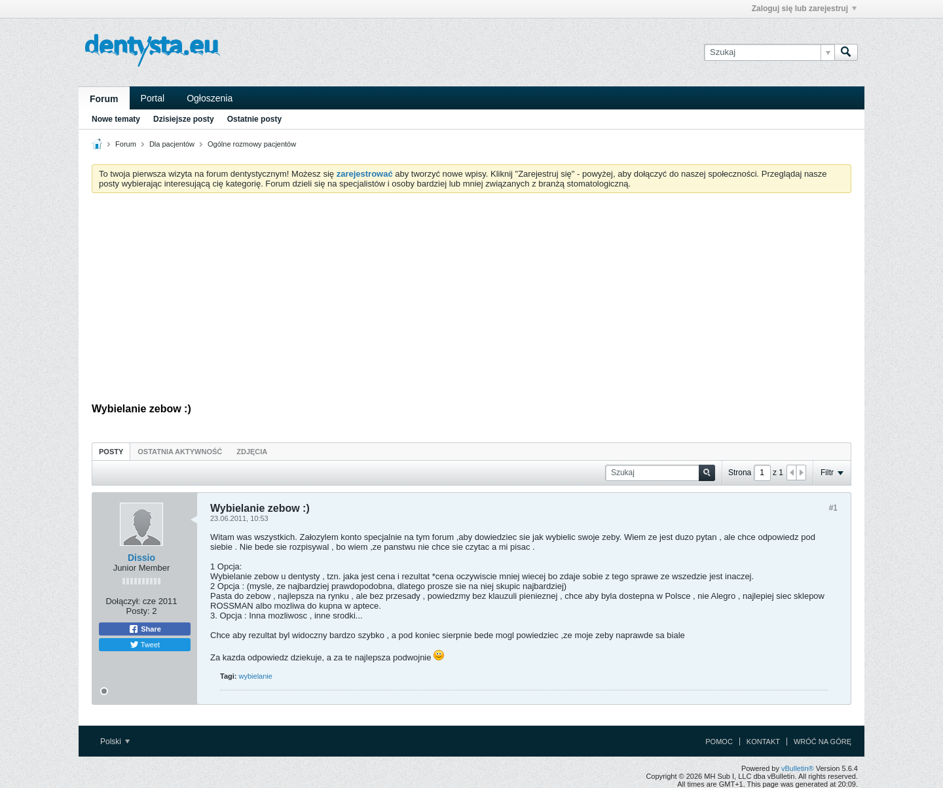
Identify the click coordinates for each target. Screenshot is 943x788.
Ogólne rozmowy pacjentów (252, 144)
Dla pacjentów (171, 144)
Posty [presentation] (111, 452)
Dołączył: (122, 601)
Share (144, 629)
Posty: (138, 611)
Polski (115, 741)
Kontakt (763, 741)
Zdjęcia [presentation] (251, 452)
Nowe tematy (116, 119)
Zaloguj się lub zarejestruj (804, 8)
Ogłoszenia (209, 98)
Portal (153, 98)
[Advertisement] (471, 301)
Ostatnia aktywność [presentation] (180, 452)
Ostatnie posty (254, 119)
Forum (104, 99)
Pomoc (719, 741)
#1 (833, 507)
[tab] (111, 451)
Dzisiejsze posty (183, 119)
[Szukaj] (769, 52)
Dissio (141, 557)
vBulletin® (797, 768)
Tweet (145, 644)
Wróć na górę (822, 741)
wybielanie (255, 676)
